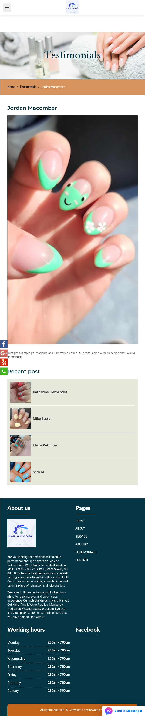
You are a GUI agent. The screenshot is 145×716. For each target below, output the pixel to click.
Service (81, 537)
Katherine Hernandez (50, 392)
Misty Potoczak (45, 445)
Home (11, 87)
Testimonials (28, 87)
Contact (81, 560)
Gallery (81, 545)
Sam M (38, 471)
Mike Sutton (42, 418)
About (80, 529)
